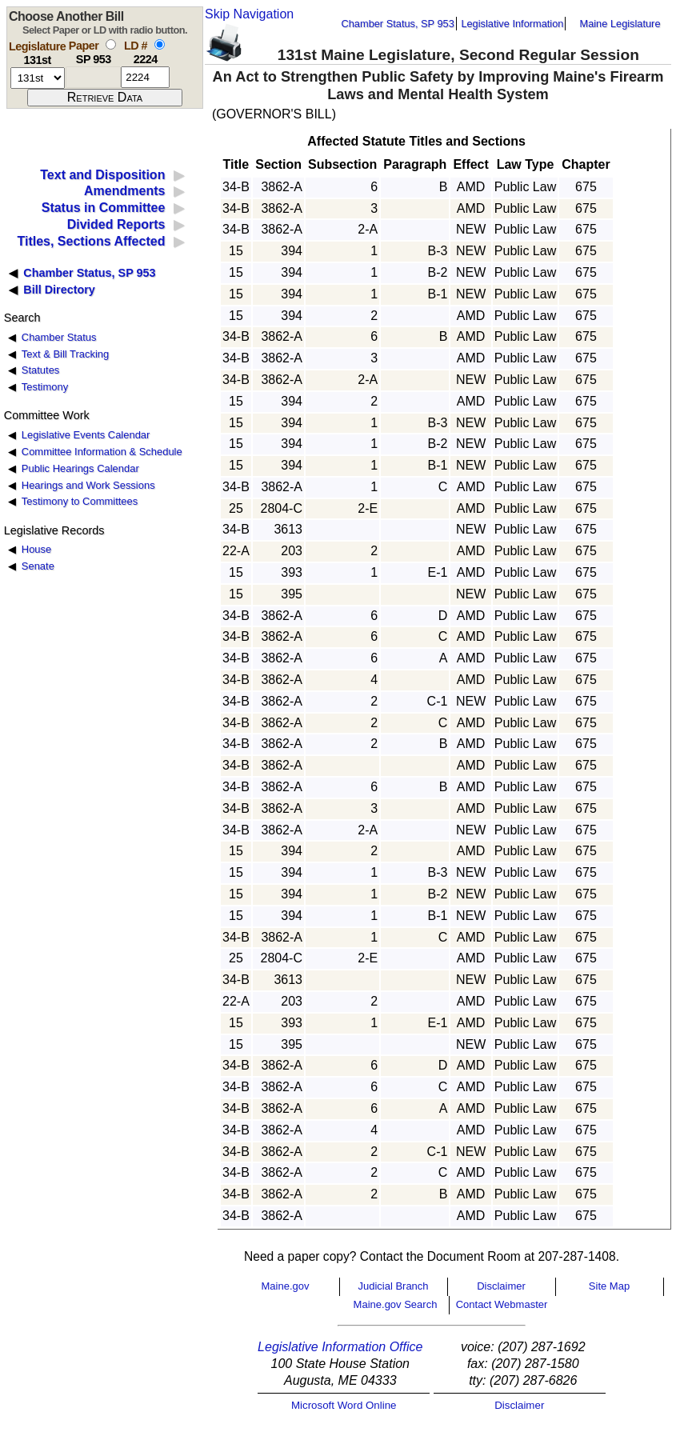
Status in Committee (104, 207)
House (36, 549)
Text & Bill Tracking (65, 354)
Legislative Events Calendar (86, 435)
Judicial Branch (393, 1286)
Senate (38, 566)
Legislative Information (512, 24)
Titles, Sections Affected (91, 241)
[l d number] (145, 77)
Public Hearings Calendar (80, 468)
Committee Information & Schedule (102, 452)
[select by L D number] (159, 44)
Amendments (124, 191)
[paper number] (93, 77)
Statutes (41, 370)
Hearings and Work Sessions (88, 485)
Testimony (45, 387)
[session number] (37, 78)
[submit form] (104, 97)
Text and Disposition (102, 175)
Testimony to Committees (80, 501)
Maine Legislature (619, 24)
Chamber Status (59, 337)
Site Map (609, 1286)
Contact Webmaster (502, 1304)
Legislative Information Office (340, 1347)
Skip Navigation (249, 14)
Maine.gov (286, 1286)
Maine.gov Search (396, 1304)
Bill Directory (59, 289)
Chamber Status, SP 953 (398, 24)
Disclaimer (501, 1286)
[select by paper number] (111, 44)
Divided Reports (116, 224)
